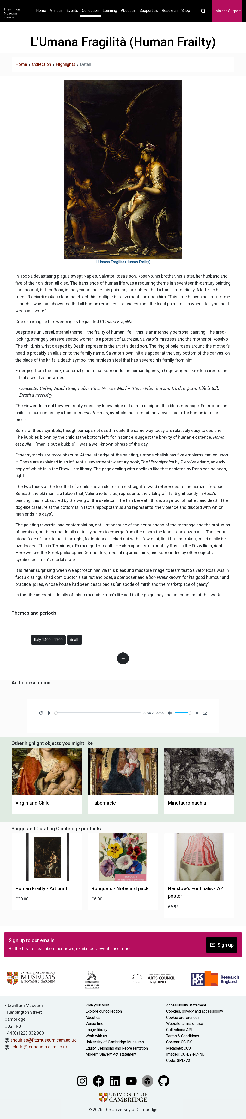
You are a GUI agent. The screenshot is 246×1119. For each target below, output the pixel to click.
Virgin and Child (32, 803)
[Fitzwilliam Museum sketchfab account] (148, 1080)
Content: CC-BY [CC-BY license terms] (179, 1042)
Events (72, 10)
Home (42, 10)
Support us (149, 10)
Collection (90, 10)
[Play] (49, 713)
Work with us (96, 1036)
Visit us (56, 10)
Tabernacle (104, 803)
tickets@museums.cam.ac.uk (39, 1046)
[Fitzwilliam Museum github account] (164, 1080)
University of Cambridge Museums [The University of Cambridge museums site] (115, 1042)
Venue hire (94, 1023)
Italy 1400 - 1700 (48, 640)
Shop (185, 10)
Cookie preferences (183, 1017)
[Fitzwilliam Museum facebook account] (99, 1080)
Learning (110, 10)
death (74, 640)
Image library (96, 1029)
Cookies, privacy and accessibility (194, 1011)
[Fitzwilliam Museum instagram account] (82, 1080)
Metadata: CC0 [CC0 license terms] (178, 1048)
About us (128, 10)
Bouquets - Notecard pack (120, 888)
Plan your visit (97, 1005)
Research (170, 10)
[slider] (97, 713)
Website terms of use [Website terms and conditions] (184, 1023)
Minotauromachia (187, 803)
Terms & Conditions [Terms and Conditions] (182, 1036)
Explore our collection (104, 1011)
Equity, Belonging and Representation (117, 1048)
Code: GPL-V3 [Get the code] (178, 1060)
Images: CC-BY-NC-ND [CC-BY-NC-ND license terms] (185, 1054)
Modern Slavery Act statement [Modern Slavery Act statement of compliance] (111, 1054)
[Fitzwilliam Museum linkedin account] (115, 1080)
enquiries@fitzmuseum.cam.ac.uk (43, 1040)
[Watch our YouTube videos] (131, 1080)
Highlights (65, 64)
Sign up (222, 945)
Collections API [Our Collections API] (179, 1029)
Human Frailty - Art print (41, 888)
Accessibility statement (186, 1005)
